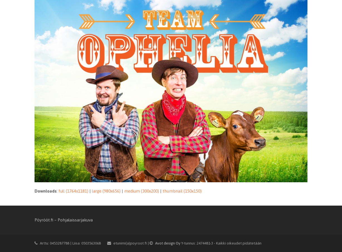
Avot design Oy (165, 243)
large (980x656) (106, 191)
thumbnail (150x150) (182, 191)
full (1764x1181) (73, 191)
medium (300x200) (141, 191)
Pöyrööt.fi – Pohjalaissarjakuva (64, 220)
